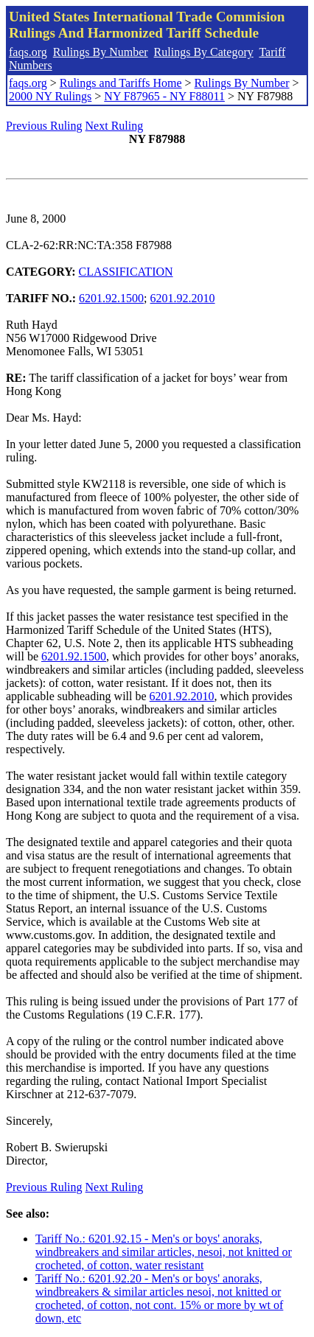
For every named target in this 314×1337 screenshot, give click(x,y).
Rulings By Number (100, 52)
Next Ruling (115, 125)
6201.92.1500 (111, 298)
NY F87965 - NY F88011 (164, 96)
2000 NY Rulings (50, 96)
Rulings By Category (204, 52)
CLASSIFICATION (126, 271)
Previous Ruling (44, 125)
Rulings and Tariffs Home (121, 83)
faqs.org (28, 52)
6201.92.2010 (182, 298)
